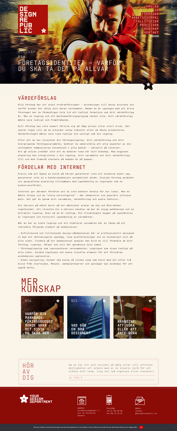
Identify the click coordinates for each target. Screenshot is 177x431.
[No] (174, 427)
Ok (141, 427)
